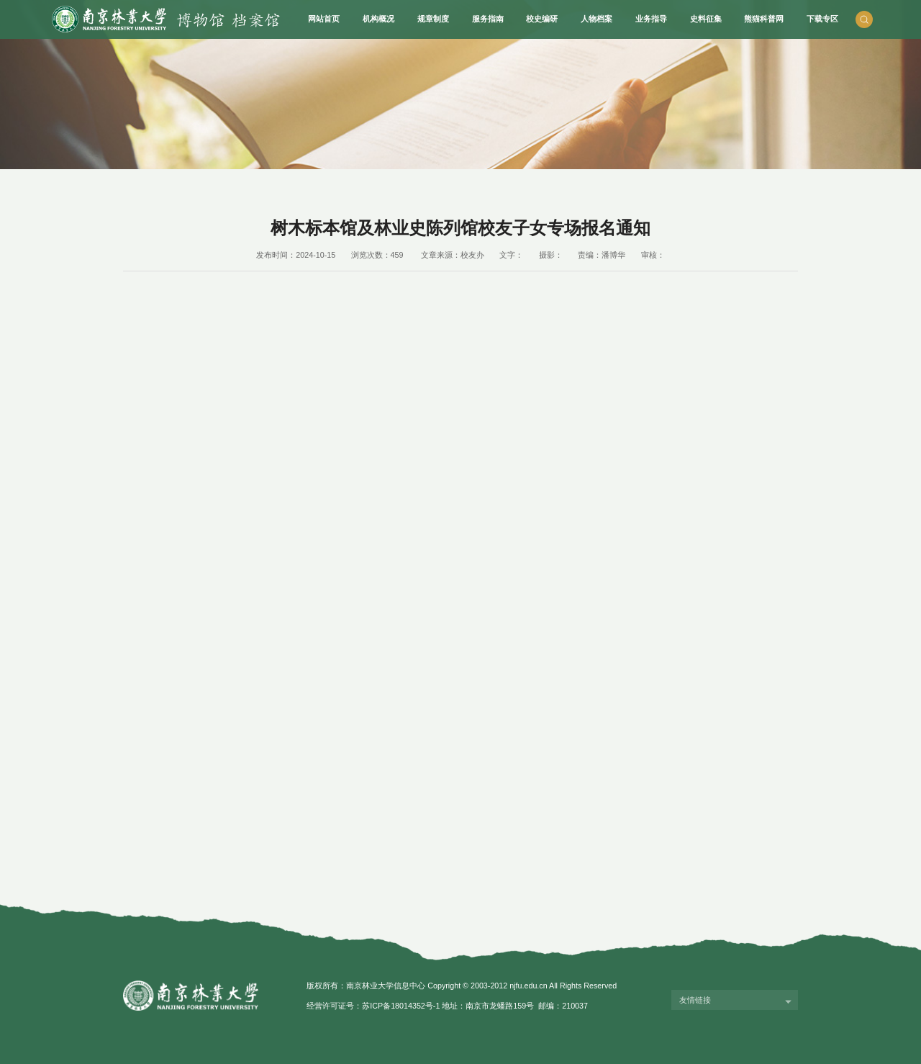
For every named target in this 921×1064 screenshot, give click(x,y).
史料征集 (706, 18)
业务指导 (651, 18)
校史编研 (542, 18)
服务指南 (488, 18)
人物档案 (596, 18)
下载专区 (822, 18)
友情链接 (695, 1000)
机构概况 (378, 18)
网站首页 (324, 18)
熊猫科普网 (764, 18)
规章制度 (433, 18)
